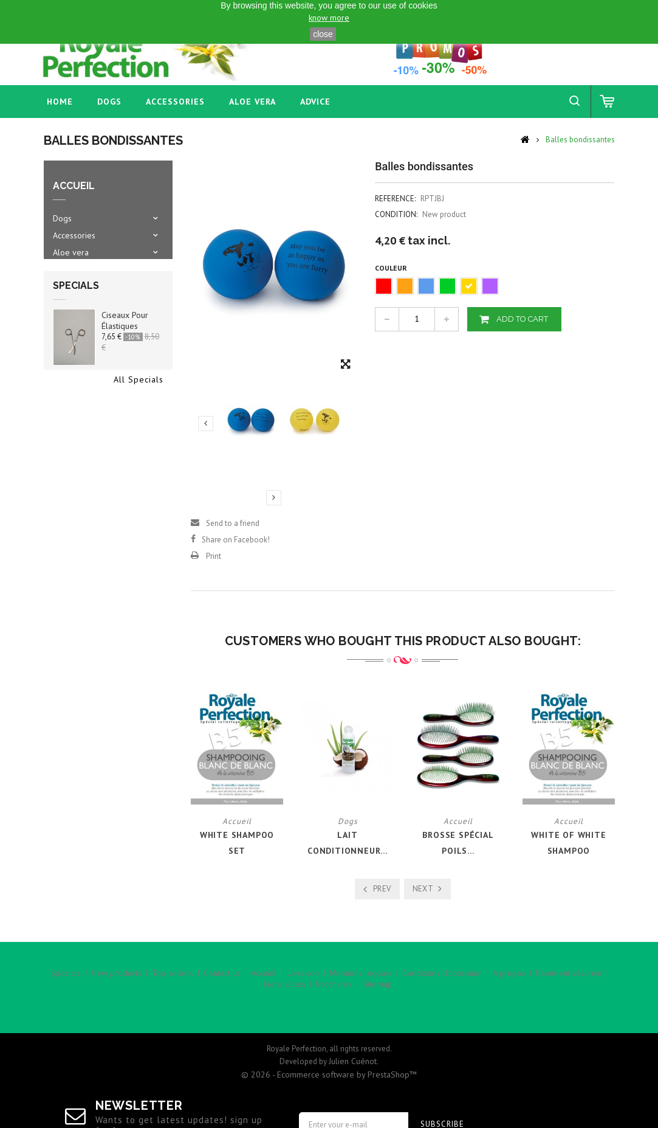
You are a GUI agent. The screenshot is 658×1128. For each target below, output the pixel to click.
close (323, 34)
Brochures (334, 991)
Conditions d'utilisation (442, 980)
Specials (76, 302)
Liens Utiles (285, 991)
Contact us (222, 980)
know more (329, 17)
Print (213, 556)
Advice (315, 101)
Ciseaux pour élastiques (124, 337)
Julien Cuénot (353, 1016)
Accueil (263, 980)
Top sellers (172, 980)
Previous (205, 423)
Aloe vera (252, 101)
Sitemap (377, 991)
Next (273, 497)
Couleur (392, 267)
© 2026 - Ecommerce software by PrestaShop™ (329, 1029)
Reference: (395, 198)
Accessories (175, 101)
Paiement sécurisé (569, 980)
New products (116, 980)
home (60, 101)
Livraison (303, 980)
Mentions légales (360, 980)
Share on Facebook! (236, 540)
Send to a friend (232, 523)
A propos (509, 980)
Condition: (396, 214)
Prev (382, 889)
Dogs (109, 101)
